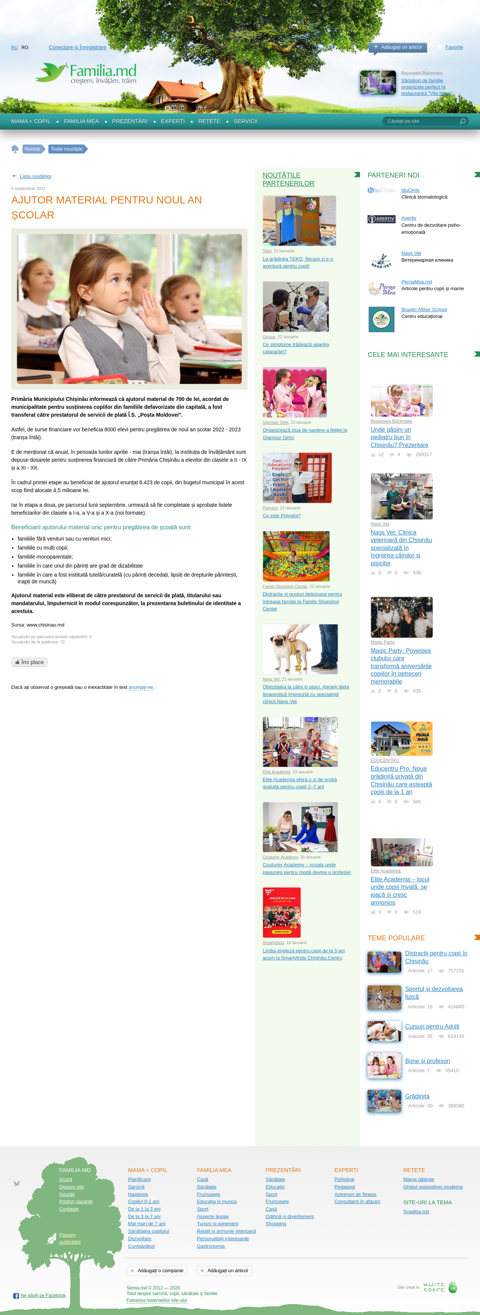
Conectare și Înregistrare (77, 47)
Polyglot (270, 508)
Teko (267, 251)
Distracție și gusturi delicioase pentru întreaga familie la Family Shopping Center (302, 601)
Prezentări (130, 121)
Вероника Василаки (391, 421)
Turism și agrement (217, 1223)
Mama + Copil (31, 121)
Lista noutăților (36, 176)
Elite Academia (276, 772)
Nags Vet (270, 679)
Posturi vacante (76, 1201)
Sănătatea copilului (148, 1231)
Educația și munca (217, 1201)
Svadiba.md (416, 1211)
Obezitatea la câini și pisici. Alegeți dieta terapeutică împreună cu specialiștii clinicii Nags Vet (305, 694)
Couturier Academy (280, 857)
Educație (275, 1187)
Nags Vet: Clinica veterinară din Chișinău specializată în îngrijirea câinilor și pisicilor (401, 547)
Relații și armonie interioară (226, 1231)
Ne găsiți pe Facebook (43, 1295)
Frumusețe (208, 1194)
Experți (173, 121)
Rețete (209, 121)
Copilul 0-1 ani (143, 1201)
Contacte (69, 1209)
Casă (202, 1179)
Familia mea (81, 121)
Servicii (246, 121)
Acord (65, 1179)
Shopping (276, 1223)
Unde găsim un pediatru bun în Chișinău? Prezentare (400, 437)
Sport (202, 1209)
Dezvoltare (139, 1238)
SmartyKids (273, 942)
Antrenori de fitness (355, 1194)
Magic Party (382, 642)
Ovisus (268, 336)
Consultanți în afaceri (357, 1201)
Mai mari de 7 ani (146, 1223)
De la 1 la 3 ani (144, 1209)
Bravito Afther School (424, 309)
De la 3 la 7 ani (144, 1216)
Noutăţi (67, 1194)
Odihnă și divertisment (290, 1216)
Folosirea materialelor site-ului (157, 1300)
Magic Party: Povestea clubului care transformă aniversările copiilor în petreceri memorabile (401, 666)
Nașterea (138, 1194)
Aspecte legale (213, 1216)
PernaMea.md (416, 282)
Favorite (454, 47)
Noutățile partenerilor (288, 179)
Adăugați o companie (159, 1270)
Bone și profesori (427, 1061)
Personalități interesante (223, 1238)
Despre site (71, 1187)
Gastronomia (211, 1246)
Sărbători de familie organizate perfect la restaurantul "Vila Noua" (427, 87)
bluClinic (410, 190)
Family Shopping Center (284, 586)
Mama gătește (418, 1179)
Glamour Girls (275, 422)
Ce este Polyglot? (281, 515)
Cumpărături (141, 1246)
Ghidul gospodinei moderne (433, 1187)
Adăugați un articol (401, 47)
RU (14, 47)
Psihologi (344, 1179)
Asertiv (408, 218)
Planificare (139, 1179)
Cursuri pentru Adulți (432, 1026)
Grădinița (417, 1096)
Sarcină (136, 1187)
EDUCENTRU (385, 760)
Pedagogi (344, 1187)
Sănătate (206, 1187)
